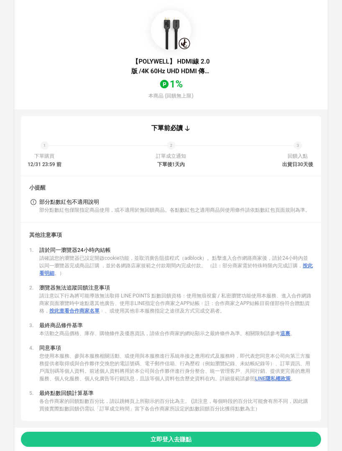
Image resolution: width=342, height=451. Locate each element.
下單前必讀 (167, 128)
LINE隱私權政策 (273, 379)
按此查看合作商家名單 (74, 311)
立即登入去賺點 (171, 439)
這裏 (285, 333)
